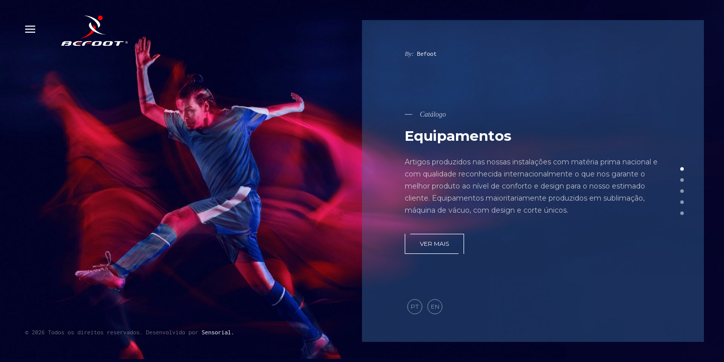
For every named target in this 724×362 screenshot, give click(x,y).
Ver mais (434, 243)
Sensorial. (218, 332)
